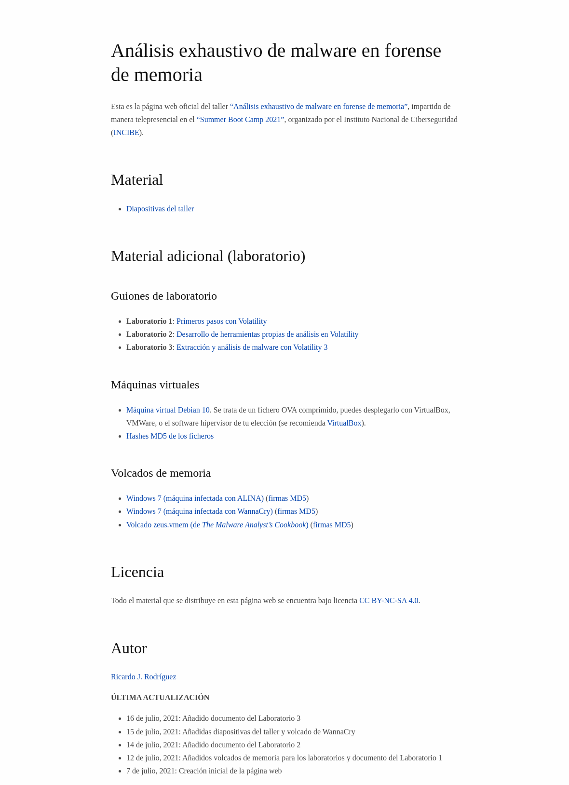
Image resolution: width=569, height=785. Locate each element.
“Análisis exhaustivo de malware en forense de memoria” (318, 106)
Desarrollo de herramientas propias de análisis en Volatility (267, 334)
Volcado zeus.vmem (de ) (217, 525)
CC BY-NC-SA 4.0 (388, 600)
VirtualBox (344, 423)
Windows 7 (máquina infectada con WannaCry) (199, 511)
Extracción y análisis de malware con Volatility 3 (252, 347)
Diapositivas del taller (160, 209)
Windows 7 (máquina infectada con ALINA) (195, 498)
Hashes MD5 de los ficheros (170, 436)
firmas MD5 (287, 498)
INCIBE (126, 132)
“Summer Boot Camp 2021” (240, 119)
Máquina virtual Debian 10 (168, 410)
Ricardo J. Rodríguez (143, 677)
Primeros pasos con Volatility (221, 321)
